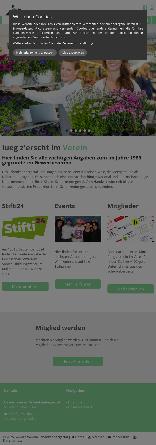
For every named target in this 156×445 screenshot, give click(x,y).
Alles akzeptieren (73, 52)
